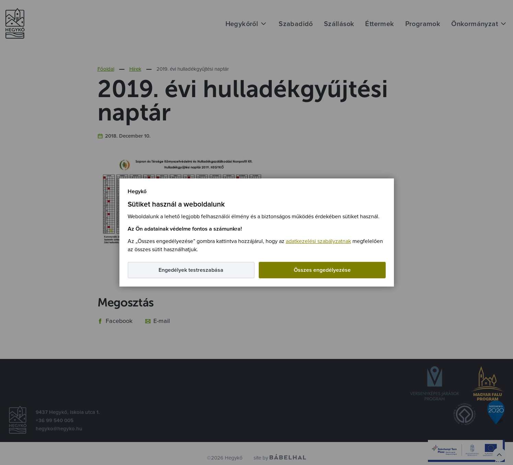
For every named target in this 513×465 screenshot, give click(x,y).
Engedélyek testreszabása (191, 270)
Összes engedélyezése (322, 270)
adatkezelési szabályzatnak (318, 241)
